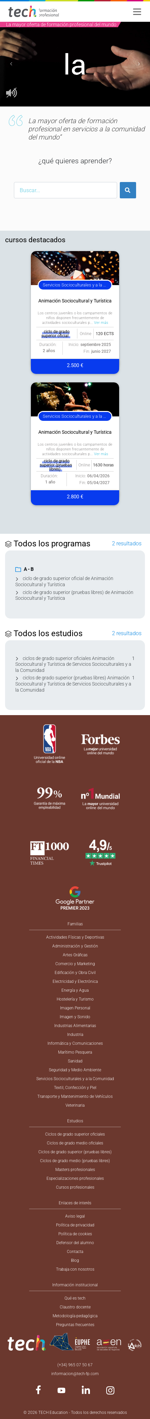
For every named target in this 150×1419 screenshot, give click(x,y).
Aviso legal (75, 1216)
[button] (11, 64)
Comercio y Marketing (75, 963)
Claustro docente (75, 1307)
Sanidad (75, 1061)
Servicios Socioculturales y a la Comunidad (75, 1078)
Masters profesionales (75, 1169)
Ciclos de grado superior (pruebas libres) (75, 1152)
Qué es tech (75, 1298)
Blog (75, 1260)
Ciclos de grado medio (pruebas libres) (75, 1160)
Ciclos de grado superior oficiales (75, 1134)
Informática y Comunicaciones (75, 1043)
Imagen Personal (75, 1008)
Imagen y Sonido (75, 1016)
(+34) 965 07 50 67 (75, 1365)
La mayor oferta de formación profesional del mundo (61, 24)
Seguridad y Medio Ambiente (75, 1070)
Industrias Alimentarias (75, 1025)
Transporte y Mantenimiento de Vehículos (75, 1096)
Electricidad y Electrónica (75, 981)
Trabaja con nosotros (75, 1269)
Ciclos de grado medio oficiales (75, 1143)
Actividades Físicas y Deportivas (75, 937)
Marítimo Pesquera (75, 1052)
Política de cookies (75, 1234)
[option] (75, 64)
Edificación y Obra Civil (75, 972)
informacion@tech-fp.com (75, 1373)
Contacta (75, 1251)
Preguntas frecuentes (75, 1324)
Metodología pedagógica (75, 1316)
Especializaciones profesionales (75, 1178)
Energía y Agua (75, 990)
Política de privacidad (75, 1225)
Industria (75, 1034)
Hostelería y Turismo (75, 999)
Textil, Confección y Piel (75, 1087)
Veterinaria (75, 1105)
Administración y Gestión (75, 946)
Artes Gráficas (75, 955)
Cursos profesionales (75, 1187)
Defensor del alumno (75, 1242)
